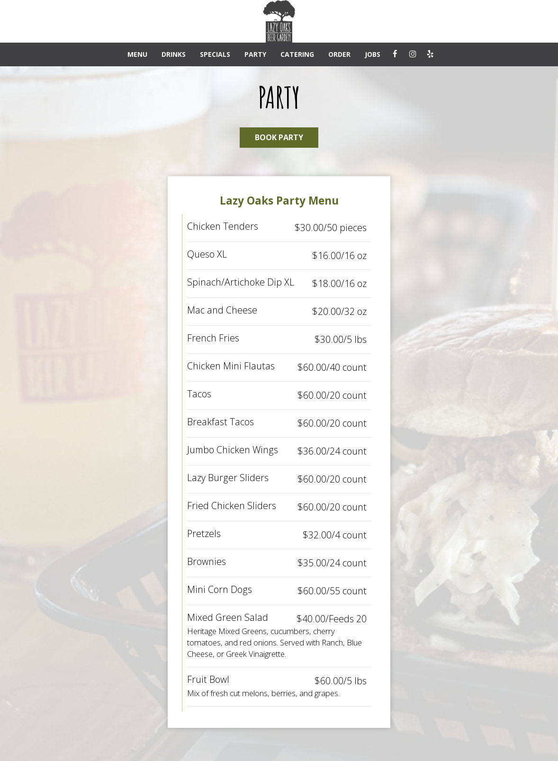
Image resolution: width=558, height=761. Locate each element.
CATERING (297, 54)
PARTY (255, 54)
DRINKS (174, 54)
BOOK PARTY (279, 137)
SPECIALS (215, 54)
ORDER (339, 54)
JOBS (372, 54)
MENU (137, 54)
